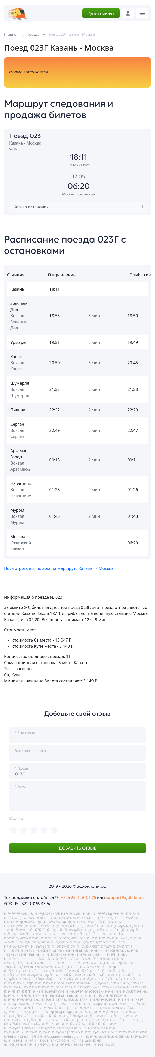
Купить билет (101, 13)
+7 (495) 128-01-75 (78, 897)
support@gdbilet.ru (125, 897)
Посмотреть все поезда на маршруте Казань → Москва (59, 568)
